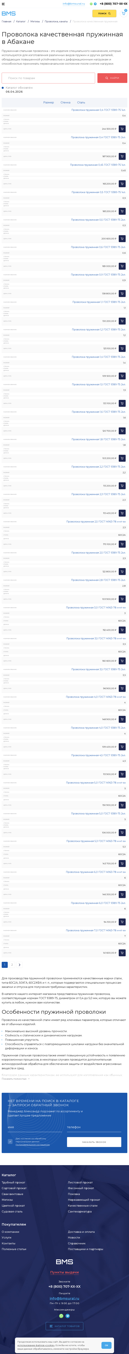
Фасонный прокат (81, 1188)
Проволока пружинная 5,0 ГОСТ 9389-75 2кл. (98, 813)
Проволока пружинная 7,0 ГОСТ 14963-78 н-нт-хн (96, 930)
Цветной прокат (13, 1205)
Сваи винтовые (12, 1194)
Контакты (8, 1243)
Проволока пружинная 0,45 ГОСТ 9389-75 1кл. (98, 164)
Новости (74, 1237)
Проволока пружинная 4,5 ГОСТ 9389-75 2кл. (98, 755)
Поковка (74, 1194)
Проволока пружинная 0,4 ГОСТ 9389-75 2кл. (98, 137)
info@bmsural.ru (74, 3)
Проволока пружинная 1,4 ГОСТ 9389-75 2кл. (99, 356)
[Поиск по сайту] (104, 13)
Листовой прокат (80, 1182)
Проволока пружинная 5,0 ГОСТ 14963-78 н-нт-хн (96, 782)
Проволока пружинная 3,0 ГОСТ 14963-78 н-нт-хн (96, 607)
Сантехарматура (80, 1211)
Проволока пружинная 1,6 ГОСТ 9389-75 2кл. (99, 411)
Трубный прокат (13, 1182)
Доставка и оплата (81, 1231)
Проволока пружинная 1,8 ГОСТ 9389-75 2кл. (99, 439)
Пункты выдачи (64, 1272)
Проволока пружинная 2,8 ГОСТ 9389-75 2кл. (98, 580)
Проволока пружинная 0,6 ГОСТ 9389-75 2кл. (98, 247)
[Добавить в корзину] (122, 128)
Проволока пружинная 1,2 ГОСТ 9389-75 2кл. (99, 329)
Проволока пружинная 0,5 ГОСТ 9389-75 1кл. (99, 192)
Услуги (6, 1237)
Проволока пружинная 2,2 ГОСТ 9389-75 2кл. (98, 466)
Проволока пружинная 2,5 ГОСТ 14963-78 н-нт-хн (96, 521)
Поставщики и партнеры (85, 1249)
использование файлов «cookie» (36, 1345)
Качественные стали (83, 1205)
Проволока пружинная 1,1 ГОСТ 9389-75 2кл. (99, 302)
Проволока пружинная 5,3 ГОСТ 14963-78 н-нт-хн (96, 841)
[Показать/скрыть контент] (64, 1079)
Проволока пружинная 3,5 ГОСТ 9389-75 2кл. (98, 669)
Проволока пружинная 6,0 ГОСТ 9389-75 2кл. (98, 903)
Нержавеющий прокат (84, 1199)
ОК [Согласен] (106, 1345)
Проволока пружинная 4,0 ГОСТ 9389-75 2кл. (98, 727)
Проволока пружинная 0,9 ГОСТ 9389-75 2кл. (98, 274)
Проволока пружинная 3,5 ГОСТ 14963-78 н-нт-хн (96, 638)
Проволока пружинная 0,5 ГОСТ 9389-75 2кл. (98, 219)
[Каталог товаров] (3, 4)
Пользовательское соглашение (33, 1144)
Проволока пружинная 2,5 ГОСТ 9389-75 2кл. (98, 552)
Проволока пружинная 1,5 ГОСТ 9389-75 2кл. (99, 384)
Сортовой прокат (14, 1188)
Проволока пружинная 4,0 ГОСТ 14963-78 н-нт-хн (96, 696)
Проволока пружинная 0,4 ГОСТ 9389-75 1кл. (98, 109)
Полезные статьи (14, 1249)
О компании (10, 1231)
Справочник (76, 1243)
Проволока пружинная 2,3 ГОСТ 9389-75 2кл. (98, 494)
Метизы (7, 1199)
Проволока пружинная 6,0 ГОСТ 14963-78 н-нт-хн (96, 872)
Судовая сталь (12, 1211)
